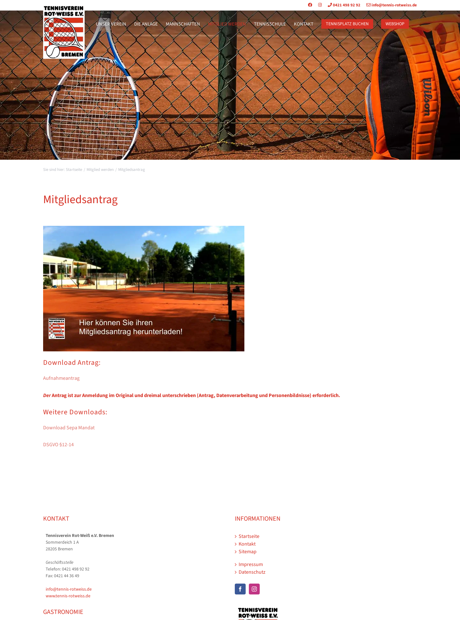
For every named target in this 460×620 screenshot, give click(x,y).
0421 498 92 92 (341, 5)
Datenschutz (252, 572)
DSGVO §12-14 (58, 444)
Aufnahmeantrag (61, 378)
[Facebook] (240, 589)
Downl (50, 427)
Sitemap (248, 551)
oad (61, 427)
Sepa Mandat (80, 427)
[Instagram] (254, 589)
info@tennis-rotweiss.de (389, 5)
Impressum (251, 564)
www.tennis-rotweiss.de (68, 596)
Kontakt (247, 543)
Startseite (249, 536)
